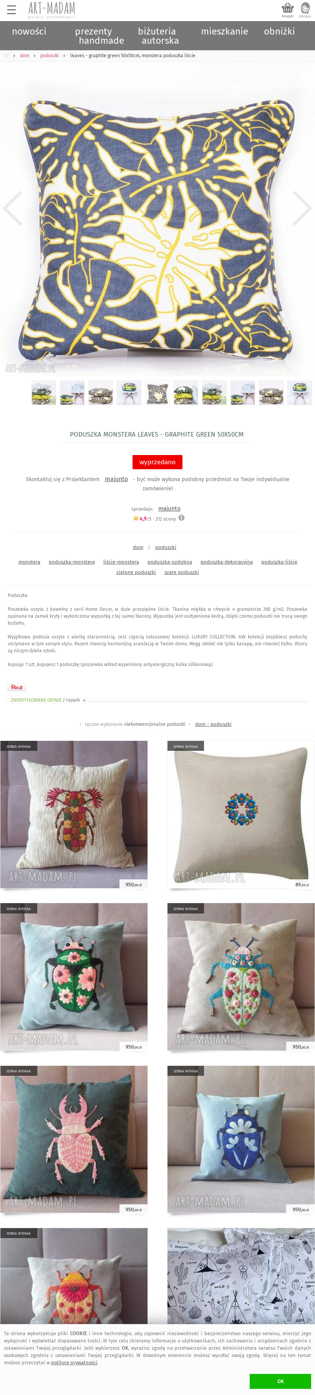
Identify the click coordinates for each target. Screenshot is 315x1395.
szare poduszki (181, 572)
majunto (116, 479)
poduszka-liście (279, 562)
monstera (29, 562)
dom (138, 547)
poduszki (165, 547)
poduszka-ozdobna (170, 562)
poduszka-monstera (72, 562)
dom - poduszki (213, 724)
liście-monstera (121, 562)
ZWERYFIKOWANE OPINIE (49, 700)
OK (280, 1381)
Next (302, 208)
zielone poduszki (136, 572)
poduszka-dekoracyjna (227, 562)
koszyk (287, 16)
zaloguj (305, 16)
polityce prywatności (74, 1362)
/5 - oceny (154, 519)
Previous (12, 208)
